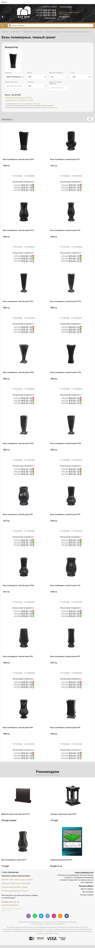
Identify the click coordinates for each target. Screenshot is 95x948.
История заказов (86, 898)
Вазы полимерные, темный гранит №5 (65, 588)
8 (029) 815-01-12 (10, 905)
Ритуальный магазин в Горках (16, 893)
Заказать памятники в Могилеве (17, 886)
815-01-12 (45, 10)
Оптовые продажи (66, 7)
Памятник (8, 73)
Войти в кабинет (87, 892)
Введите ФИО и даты (11, 82)
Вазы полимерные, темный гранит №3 (18, 516)
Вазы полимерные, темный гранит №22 (65, 302)
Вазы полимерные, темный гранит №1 (65, 160)
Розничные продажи (50, 7)
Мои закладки (87, 895)
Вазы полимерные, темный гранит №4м (18, 588)
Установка (30, 82)
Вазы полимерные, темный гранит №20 (18, 160)
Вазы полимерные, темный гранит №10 (18, 231)
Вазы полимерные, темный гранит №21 (18, 302)
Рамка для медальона (56, 73)
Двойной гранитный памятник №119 (15, 817)
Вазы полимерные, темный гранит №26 (65, 445)
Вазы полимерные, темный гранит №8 (18, 730)
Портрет (29, 73)
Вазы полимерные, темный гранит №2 (65, 231)
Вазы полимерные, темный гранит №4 (65, 516)
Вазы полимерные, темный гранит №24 (65, 374)
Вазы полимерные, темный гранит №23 (18, 374)
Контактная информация (10, 908)
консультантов (52, 108)
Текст (73, 73)
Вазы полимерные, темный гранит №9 (65, 730)
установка (21, 104)
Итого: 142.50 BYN (13, 95)
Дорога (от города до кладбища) (55, 83)
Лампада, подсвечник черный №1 (63, 817)
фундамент (28, 104)
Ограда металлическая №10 (61, 863)
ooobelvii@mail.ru (50, 18)
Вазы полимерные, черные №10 (13, 863)
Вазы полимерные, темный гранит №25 (18, 445)
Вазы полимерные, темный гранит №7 (65, 659)
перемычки (36, 104)
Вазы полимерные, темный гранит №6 (18, 659)
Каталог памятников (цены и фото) (18, 882)
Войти (4, 2)
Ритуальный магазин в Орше (15, 890)
